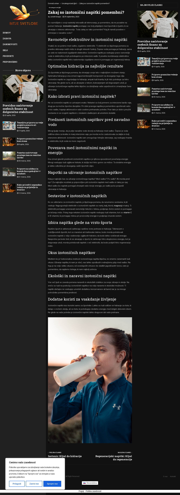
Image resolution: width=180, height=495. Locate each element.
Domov (7, 32)
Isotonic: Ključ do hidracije (65, 456)
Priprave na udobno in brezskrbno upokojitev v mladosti (29, 171)
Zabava (7, 38)
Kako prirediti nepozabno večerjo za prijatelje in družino (29, 187)
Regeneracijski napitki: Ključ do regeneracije (113, 458)
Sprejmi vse (52, 484)
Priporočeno (10, 62)
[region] (35, 474)
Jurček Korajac (55, 17)
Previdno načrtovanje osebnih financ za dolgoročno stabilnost (18, 109)
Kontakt (173, 476)
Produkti (8, 56)
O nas (165, 476)
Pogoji (81, 491)
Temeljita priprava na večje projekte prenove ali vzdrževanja (30, 125)
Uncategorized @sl (55, 7)
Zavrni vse (34, 484)
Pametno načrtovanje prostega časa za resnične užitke (29, 155)
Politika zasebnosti (93, 491)
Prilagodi (17, 484)
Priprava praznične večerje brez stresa (30, 139)
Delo (5, 50)
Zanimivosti (10, 44)
